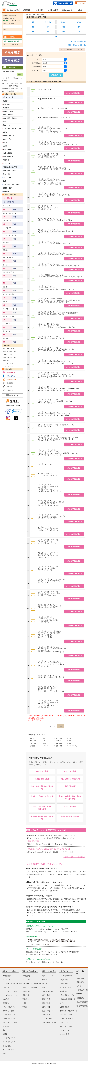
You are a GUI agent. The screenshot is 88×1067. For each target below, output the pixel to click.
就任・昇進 (46, 995)
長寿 (56, 36)
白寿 (63, 31)
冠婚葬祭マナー (11, 379)
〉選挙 (69, 743)
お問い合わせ (12, 395)
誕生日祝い (6, 104)
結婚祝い (6, 101)
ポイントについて (7, 366)
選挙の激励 (46, 1003)
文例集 (80, 10)
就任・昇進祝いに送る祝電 (70, 779)
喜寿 (63, 27)
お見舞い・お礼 (8, 111)
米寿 (33, 31)
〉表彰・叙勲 (32, 740)
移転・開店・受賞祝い (10, 118)
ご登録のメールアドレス (9, 23)
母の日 (5, 142)
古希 (48, 27)
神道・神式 (6, 174)
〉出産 (43, 740)
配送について (6, 360)
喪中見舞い (6, 191)
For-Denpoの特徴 (13, 10)
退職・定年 (6, 125)
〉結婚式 (31, 738)
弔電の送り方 (11, 376)
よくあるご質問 (53, 10)
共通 (33, 22)
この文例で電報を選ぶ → (74, 93)
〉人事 (69, 738)
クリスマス (6, 163)
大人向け (79, 22)
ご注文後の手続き (7, 363)
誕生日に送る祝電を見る (78, 41)
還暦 (33, 27)
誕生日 (44, 983)
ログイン (63, 1003)
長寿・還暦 (46, 1014)
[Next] (60, 726)
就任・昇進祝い (8, 115)
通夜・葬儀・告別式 (9, 170)
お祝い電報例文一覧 (67, 995)
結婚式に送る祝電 (42, 771)
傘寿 (79, 27)
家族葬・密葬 (7, 188)
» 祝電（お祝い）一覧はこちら (74, 857)
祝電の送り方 (11, 372)
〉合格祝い (44, 743)
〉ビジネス (44, 746)
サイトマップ (64, 1030)
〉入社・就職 (58, 738)
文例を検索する (56, 75)
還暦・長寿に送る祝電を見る (77, 45)
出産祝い (6, 108)
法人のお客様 (63, 3)
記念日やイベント (8, 135)
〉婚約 (43, 738)
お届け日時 (39, 10)
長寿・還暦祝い (8, 153)
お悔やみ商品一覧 (8, 202)
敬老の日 (6, 160)
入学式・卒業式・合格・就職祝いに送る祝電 (70, 797)
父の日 (5, 146)
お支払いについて (66, 10)
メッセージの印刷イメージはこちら (72, 49)
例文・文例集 (40, 14)
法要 (4, 181)
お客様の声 (10, 390)
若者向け (63, 22)
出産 (43, 987)
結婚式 (44, 980)
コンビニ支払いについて (9, 357)
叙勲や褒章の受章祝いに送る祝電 (42, 818)
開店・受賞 (46, 999)
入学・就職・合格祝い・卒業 (12, 128)
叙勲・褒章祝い (8, 149)
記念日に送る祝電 (70, 806)
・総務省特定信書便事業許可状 (12, 405)
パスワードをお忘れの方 (10, 44)
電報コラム (10, 386)
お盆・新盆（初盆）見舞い (11, 184)
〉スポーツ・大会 (72, 746)
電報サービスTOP (30, 14)
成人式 (5, 132)
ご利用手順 (26, 10)
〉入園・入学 (32, 743)
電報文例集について (8, 348)
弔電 (14, 209)
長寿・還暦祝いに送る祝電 (70, 816)
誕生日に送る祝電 (70, 771)
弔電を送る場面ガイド (10, 167)
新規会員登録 (64, 1007)
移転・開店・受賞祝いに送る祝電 (42, 787)
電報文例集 (64, 991)
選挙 (4, 121)
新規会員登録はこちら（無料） (12, 41)
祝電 (4, 209)
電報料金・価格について (9, 351)
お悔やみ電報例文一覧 (68, 999)
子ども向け (48, 22)
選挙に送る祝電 (70, 786)
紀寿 (79, 31)
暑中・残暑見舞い (8, 156)
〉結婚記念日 (32, 746)
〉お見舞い (57, 740)
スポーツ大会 (7, 139)
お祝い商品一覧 (7, 198)
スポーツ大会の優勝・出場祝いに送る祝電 (42, 808)
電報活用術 (10, 383)
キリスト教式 (7, 177)
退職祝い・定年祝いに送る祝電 (42, 796)
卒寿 (48, 31)
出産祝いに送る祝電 (42, 779)
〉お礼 (69, 740)
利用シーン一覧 (8, 97)
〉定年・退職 (58, 746)
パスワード (6, 29)
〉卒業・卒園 (58, 743)
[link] (17, 411)
